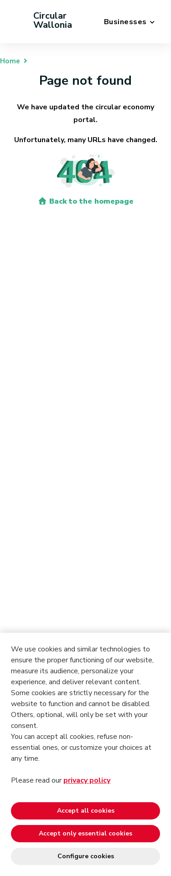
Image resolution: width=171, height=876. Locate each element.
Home (10, 61)
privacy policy (86, 780)
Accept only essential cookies (85, 833)
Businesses (125, 22)
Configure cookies (85, 856)
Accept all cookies (85, 810)
